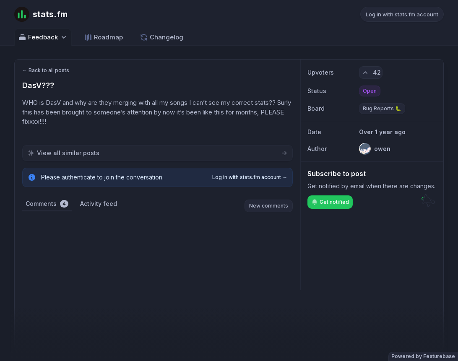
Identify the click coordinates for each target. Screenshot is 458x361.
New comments (268, 206)
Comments (47, 204)
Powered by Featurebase (423, 356)
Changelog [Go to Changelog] (161, 37)
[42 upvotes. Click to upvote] (371, 72)
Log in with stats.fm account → (249, 177)
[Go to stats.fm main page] (41, 14)
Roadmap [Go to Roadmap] (103, 37)
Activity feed (98, 203)
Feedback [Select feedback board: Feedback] (43, 37)
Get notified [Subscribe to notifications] (330, 202)
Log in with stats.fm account (402, 14)
